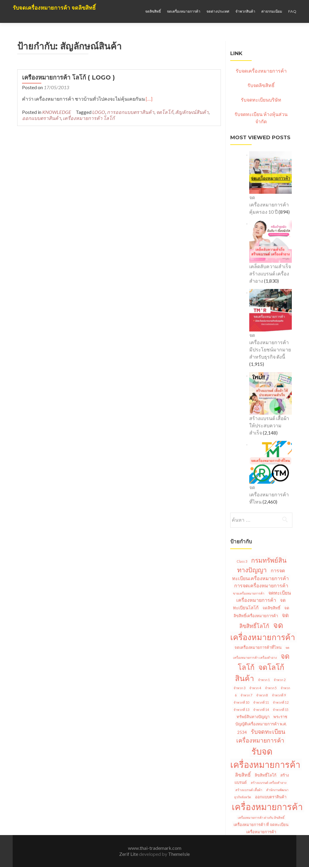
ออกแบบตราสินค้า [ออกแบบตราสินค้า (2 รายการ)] (270, 796)
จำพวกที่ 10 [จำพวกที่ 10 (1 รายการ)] (241, 702)
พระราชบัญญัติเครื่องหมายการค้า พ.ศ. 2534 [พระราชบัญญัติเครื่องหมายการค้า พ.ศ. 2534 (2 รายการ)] (261, 724)
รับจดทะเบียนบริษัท (261, 99)
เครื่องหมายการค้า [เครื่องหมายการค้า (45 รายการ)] (267, 806)
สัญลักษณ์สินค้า (192, 112)
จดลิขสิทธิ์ (153, 11)
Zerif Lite (129, 854)
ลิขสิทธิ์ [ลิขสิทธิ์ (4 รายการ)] (243, 774)
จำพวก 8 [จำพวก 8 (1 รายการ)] (262, 695)
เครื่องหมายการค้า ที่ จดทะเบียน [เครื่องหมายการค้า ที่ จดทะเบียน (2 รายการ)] (261, 824)
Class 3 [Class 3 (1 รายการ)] (242, 561)
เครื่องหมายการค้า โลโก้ (89, 118)
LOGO (98, 112)
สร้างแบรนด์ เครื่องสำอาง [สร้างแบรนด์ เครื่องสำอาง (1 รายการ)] (268, 782)
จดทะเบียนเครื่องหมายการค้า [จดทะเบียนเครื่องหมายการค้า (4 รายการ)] (263, 596)
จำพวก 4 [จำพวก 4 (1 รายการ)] (255, 688)
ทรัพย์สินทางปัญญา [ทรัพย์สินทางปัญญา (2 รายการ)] (253, 716)
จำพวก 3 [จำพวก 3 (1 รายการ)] (239, 688)
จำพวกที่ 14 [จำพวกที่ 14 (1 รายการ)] (261, 710)
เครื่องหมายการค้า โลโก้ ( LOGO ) (68, 77)
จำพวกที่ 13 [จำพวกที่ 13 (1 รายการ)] (241, 710)
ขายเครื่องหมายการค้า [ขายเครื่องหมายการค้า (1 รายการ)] (248, 593)
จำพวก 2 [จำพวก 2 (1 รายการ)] (279, 680)
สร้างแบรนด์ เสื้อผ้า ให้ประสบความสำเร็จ (269, 425)
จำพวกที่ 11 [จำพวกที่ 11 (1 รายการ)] (261, 702)
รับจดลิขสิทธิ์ (261, 85)
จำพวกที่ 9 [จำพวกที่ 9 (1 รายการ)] (279, 695)
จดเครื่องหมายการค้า (183, 11)
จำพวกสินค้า (245, 11)
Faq (292, 11)
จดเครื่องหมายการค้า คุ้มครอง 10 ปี (269, 204)
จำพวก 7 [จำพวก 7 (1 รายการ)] (246, 695)
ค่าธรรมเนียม (271, 11)
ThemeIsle (179, 854)
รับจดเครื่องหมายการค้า (261, 71)
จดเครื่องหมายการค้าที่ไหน (269, 494)
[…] (149, 99)
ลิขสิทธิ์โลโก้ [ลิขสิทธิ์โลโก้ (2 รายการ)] (265, 775)
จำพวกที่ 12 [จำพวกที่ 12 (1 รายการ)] (280, 702)
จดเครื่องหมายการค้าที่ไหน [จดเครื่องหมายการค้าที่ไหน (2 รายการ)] (258, 647)
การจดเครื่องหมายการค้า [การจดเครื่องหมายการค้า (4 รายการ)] (261, 585)
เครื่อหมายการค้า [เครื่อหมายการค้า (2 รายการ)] (261, 831)
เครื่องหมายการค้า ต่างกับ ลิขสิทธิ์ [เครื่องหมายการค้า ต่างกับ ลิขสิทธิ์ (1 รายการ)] (261, 817)
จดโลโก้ (164, 112)
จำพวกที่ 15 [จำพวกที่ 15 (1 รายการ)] (280, 710)
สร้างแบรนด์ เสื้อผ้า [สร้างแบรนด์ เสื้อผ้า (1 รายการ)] (248, 790)
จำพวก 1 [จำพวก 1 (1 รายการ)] (264, 680)
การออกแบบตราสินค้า (130, 112)
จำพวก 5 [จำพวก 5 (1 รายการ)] (271, 688)
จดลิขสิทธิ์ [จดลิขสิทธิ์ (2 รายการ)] (271, 607)
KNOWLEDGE (56, 112)
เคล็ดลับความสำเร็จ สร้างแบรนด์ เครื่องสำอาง (270, 273)
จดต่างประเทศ (217, 11)
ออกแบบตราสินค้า (41, 118)
